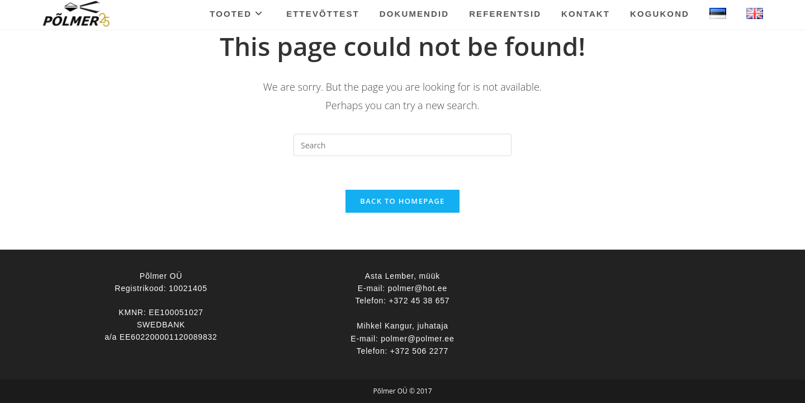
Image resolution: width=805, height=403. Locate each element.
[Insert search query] (402, 145)
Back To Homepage (402, 201)
